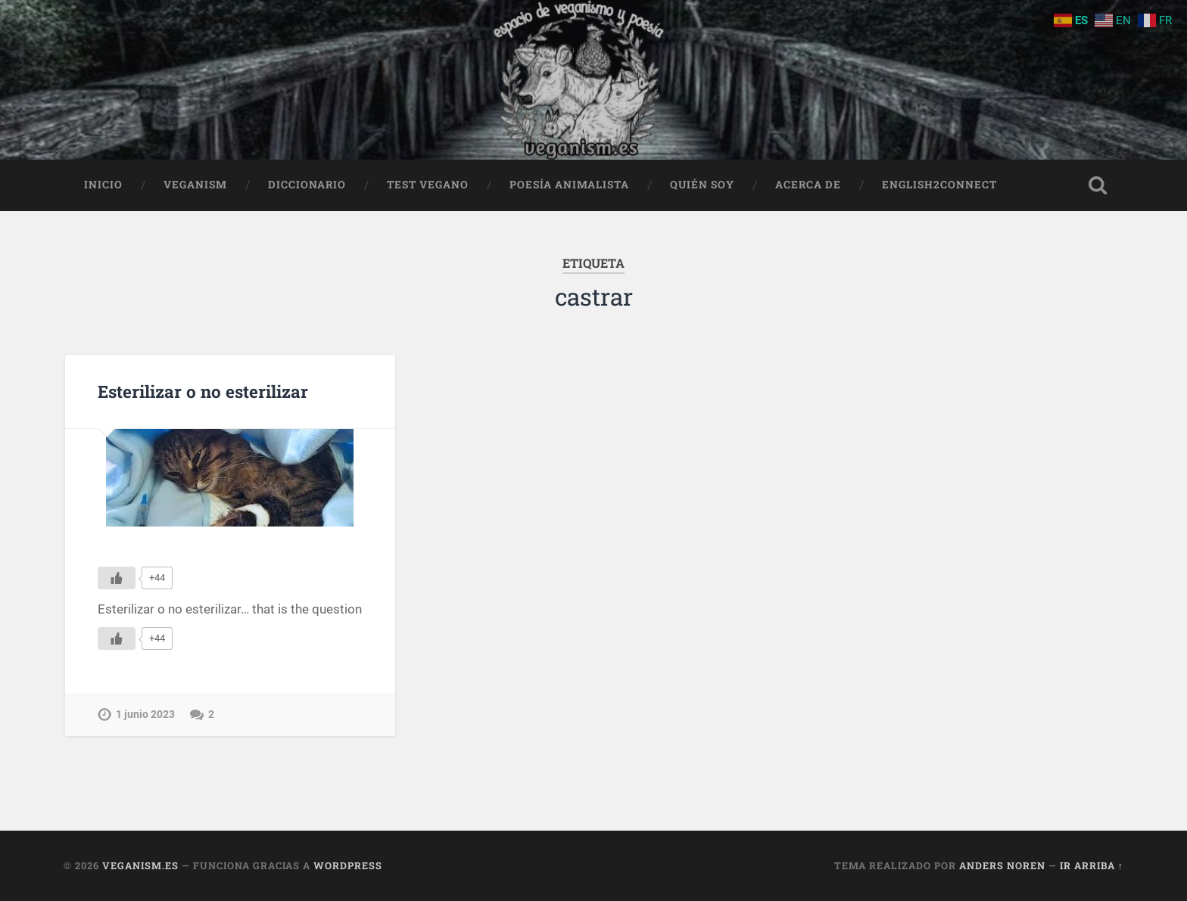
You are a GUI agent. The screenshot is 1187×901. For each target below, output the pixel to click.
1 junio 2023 (145, 714)
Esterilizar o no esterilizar (203, 391)
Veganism (195, 184)
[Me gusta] (117, 578)
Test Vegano (428, 184)
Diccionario (307, 184)
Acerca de (808, 184)
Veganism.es (140, 865)
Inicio (103, 184)
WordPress (347, 865)
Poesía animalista (569, 184)
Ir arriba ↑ (1091, 865)
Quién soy (702, 184)
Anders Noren (1002, 865)
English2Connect (939, 184)
